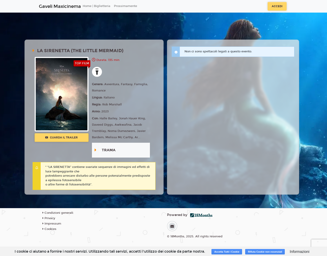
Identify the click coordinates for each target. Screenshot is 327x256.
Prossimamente (125, 6)
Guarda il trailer (61, 137)
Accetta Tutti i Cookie (226, 251)
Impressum (51, 223)
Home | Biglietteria (96, 6)
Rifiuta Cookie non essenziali (265, 251)
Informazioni (299, 252)
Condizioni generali (57, 213)
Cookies (49, 229)
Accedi (277, 6)
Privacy (48, 218)
